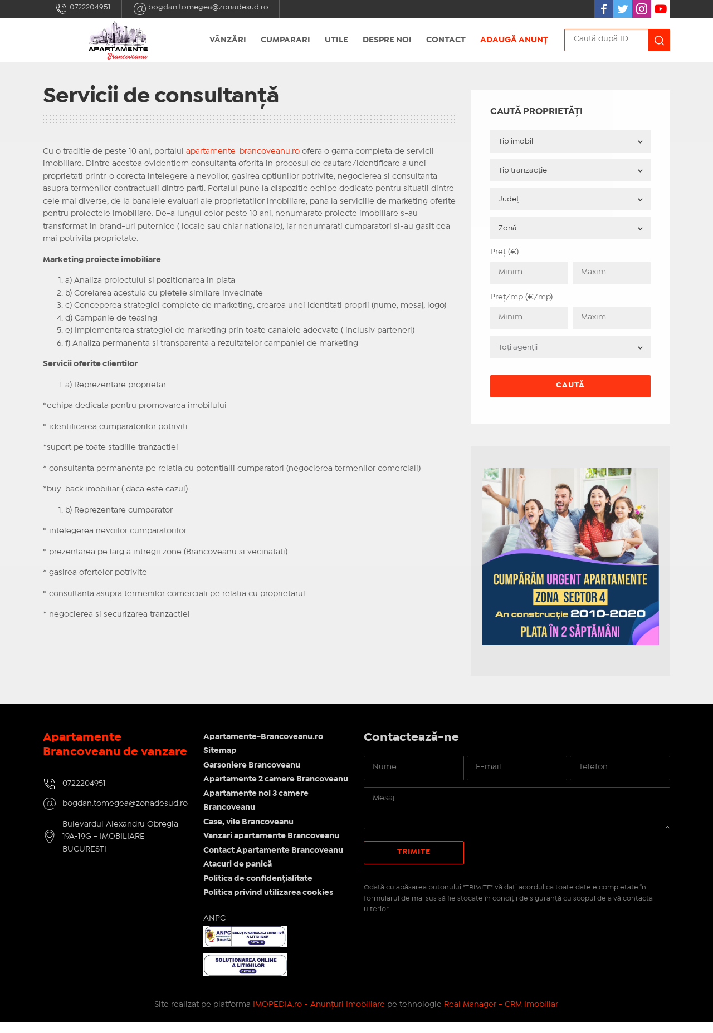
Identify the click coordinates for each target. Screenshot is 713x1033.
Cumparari (285, 40)
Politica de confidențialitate (259, 890)
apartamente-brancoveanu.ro (243, 151)
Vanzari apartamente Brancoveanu (272, 847)
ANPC (215, 929)
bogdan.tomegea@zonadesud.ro (200, 9)
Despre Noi (387, 40)
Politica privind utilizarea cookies (269, 904)
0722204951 (82, 9)
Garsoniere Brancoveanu (252, 762)
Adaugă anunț (514, 40)
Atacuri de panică (238, 875)
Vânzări (227, 40)
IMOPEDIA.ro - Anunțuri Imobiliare (319, 1015)
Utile (336, 40)
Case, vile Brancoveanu (249, 833)
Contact (446, 40)
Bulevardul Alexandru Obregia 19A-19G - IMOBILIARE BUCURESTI (120, 848)
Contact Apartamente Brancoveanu (274, 861)
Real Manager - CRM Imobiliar (501, 1015)
